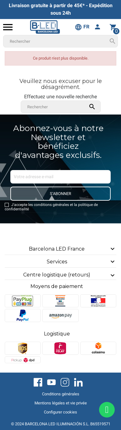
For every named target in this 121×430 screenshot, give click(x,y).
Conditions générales (60, 394)
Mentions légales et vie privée (60, 403)
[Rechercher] (60, 41)
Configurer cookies (60, 412)
